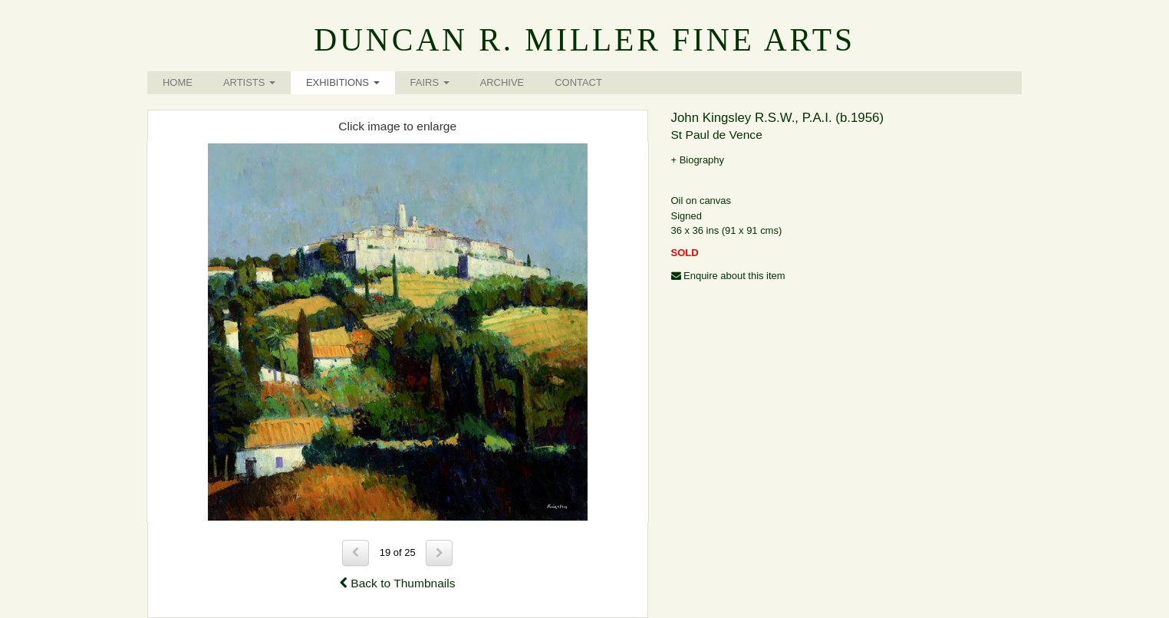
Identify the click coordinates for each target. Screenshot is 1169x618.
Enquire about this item (728, 275)
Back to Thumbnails (398, 583)
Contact (578, 82)
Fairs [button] (429, 82)
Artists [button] (249, 82)
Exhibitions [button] (343, 82)
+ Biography (698, 160)
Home (178, 82)
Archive (502, 82)
